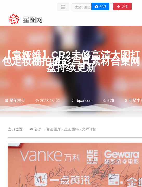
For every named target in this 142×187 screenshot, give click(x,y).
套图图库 (53, 129)
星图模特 (15, 100)
